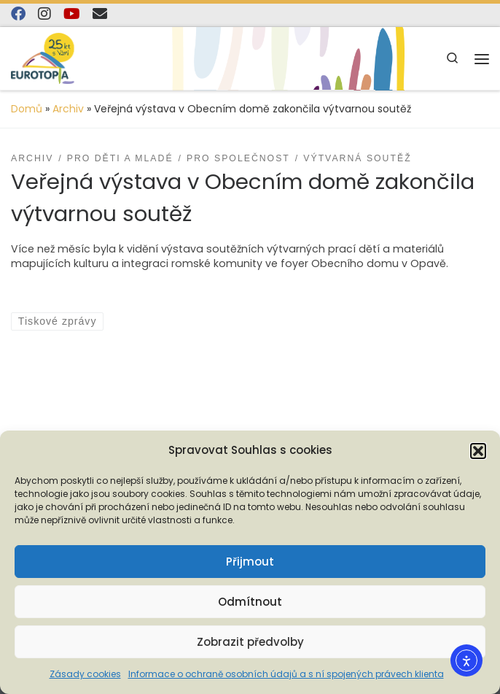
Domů (26, 108)
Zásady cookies (85, 674)
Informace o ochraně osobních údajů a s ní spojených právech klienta (286, 674)
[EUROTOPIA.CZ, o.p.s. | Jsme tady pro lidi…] (58, 57)
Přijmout (250, 561)
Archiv (68, 108)
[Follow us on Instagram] (44, 14)
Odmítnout (250, 601)
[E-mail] (100, 14)
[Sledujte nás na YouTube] (71, 14)
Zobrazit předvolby (250, 641)
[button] (478, 451)
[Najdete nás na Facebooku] (18, 14)
